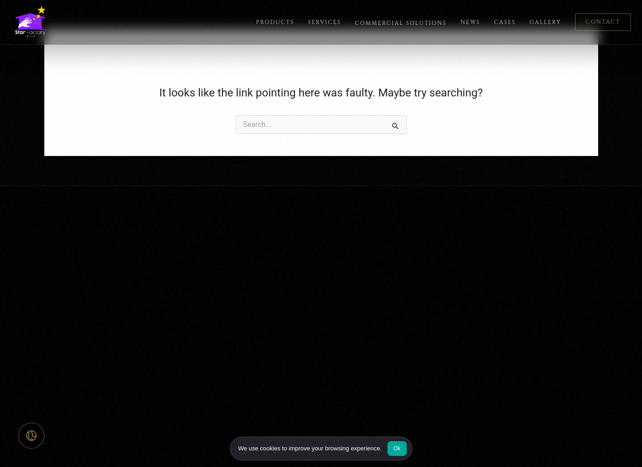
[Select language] (31, 436)
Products (275, 22)
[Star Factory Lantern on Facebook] (20, 309)
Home (176, 247)
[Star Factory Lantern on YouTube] (68, 309)
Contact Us (290, 279)
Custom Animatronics (423, 349)
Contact (603, 21)
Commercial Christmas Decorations (425, 284)
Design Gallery (295, 263)
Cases (505, 22)
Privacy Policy (558, 446)
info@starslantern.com (551, 314)
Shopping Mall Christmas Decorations (429, 311)
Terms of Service (608, 446)
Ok (397, 448)
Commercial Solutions (401, 23)
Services (324, 22)
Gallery (545, 22)
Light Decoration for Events (432, 263)
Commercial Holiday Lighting (435, 333)
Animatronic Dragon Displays (435, 365)
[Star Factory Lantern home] (33, 22)
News (470, 22)
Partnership (290, 295)
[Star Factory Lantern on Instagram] (44, 309)
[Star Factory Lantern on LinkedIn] (92, 309)
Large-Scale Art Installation (432, 381)
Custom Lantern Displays (429, 247)
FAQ (279, 247)
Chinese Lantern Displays (429, 397)
